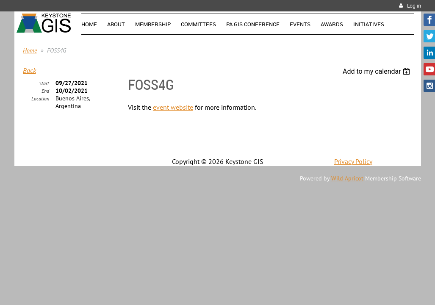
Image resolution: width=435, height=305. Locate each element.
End (45, 91)
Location (40, 98)
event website (173, 107)
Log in (414, 5)
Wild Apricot (347, 178)
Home (30, 50)
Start (44, 83)
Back (29, 70)
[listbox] (378, 71)
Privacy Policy (353, 161)
